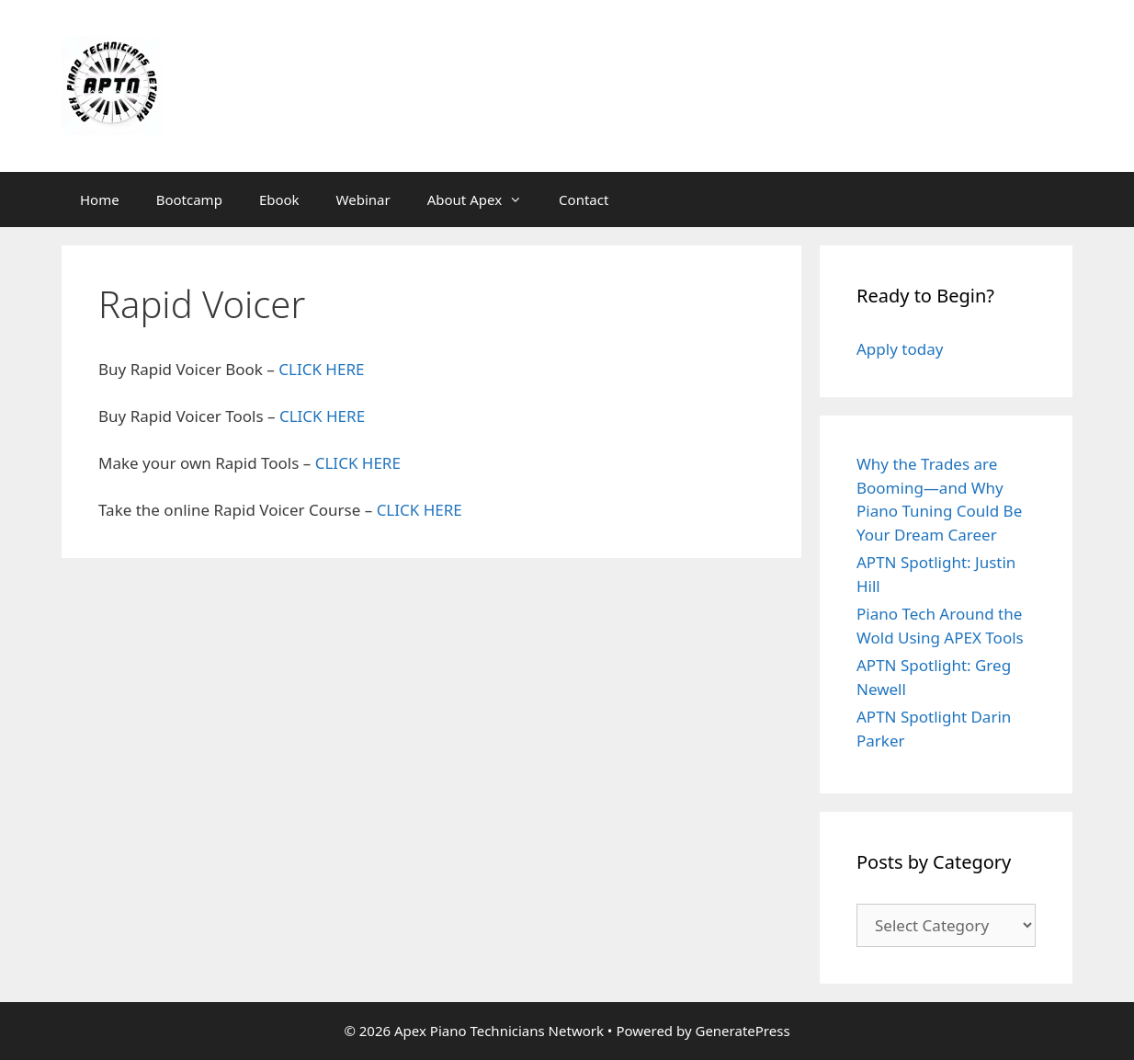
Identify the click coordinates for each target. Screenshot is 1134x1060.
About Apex (483, 199)
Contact (583, 199)
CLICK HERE (321, 369)
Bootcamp (189, 199)
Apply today (899, 348)
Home (99, 199)
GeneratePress (742, 1030)
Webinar (363, 199)
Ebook (279, 199)
